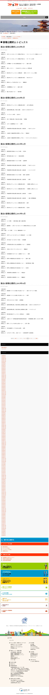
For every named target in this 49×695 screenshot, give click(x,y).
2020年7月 (4, 415)
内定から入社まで (14, 657)
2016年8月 (4, 481)
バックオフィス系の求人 (6, 38)
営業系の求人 (15, 38)
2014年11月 (4, 510)
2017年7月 (4, 465)
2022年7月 (4, 382)
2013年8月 (4, 531)
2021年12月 (4, 391)
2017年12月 (4, 458)
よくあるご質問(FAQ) (34, 661)
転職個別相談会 (14, 665)
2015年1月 (4, 507)
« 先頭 (15, 338)
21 (29, 338)
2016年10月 (4, 478)
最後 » (37, 338)
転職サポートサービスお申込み (17, 676)
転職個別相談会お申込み (16, 674)
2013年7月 (4, 532)
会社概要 (24, 8)
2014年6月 (4, 517)
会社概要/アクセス (34, 653)
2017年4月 (4, 469)
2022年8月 (4, 380)
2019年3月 (4, 437)
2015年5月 (4, 501)
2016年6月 (4, 483)
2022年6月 (4, 383)
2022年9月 (4, 379)
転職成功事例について (15, 658)
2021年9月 (4, 396)
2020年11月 (4, 410)
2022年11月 (4, 376)
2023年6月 (4, 366)
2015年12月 (4, 492)
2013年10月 (4, 528)
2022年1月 (4, 390)
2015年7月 (4, 499)
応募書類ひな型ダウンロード (8, 557)
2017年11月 (4, 460)
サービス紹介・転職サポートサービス (18, 642)
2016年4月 (4, 486)
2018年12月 (4, 442)
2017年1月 (4, 474)
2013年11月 (4, 527)
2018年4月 (4, 453)
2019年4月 (4, 436)
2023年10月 (4, 361)
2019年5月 (4, 435)
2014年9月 (4, 513)
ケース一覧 (13, 659)
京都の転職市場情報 (7, 560)
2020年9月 (4, 412)
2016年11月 (4, 476)
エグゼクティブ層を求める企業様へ (18, 681)
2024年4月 (4, 357)
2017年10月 (4, 461)
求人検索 (3, 36)
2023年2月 (4, 372)
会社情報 (32, 651)
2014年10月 (4, 511)
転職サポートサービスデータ (16, 646)
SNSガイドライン (34, 656)
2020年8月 (4, 414)
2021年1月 (4, 407)
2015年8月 (4, 497)
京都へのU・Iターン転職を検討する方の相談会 (20, 669)
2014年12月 (4, 508)
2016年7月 (4, 482)
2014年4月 (4, 520)
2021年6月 (4, 400)
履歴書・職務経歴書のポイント (17, 653)
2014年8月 (4, 514)
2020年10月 (4, 411)
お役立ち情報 (13, 662)
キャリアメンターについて (16, 645)
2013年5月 (4, 535)
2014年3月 (4, 521)
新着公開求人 (4, 347)
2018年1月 (4, 457)
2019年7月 (4, 432)
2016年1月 (4, 490)
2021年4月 (4, 403)
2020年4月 (4, 419)
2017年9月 (4, 462)
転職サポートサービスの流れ (16, 644)
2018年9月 (4, 446)
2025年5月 (4, 355)
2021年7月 (4, 398)
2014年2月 (4, 522)
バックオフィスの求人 (7, 549)
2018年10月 (4, 444)
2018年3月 (4, 454)
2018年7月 (4, 449)
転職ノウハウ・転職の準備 (16, 650)
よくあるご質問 (19, 8)
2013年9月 (4, 529)
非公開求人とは (14, 648)
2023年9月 (4, 362)
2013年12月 (4, 525)
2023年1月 (4, 373)
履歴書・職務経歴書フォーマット (17, 654)
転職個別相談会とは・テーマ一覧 (17, 667)
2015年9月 (4, 496)
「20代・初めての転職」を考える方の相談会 (20, 668)
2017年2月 (4, 472)
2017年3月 (4, 471)
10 (20, 338)
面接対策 (12, 656)
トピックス (4, 348)
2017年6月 (4, 467)
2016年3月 (4, 488)
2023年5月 (4, 368)
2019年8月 (4, 430)
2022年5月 (4, 384)
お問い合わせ (30, 8)
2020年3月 (4, 421)
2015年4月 (4, 503)
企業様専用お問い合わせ (16, 682)
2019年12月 (4, 425)
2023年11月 (4, 359)
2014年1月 (4, 524)
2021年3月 (4, 404)
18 (24, 338)
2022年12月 (4, 375)
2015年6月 (4, 500)
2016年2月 (4, 489)
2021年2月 (4, 405)
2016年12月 (4, 475)
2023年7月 (4, 365)
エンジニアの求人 (17, 36)
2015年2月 (4, 506)
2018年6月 (4, 450)
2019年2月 (4, 439)
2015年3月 (4, 504)
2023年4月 (4, 369)
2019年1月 (4, 440)
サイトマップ (33, 657)
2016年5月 (4, 485)
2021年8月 (4, 397)
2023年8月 (4, 364)
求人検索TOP (5, 33)
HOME (10, 637)
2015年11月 (4, 493)
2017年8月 (4, 464)
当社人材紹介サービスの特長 (16, 680)
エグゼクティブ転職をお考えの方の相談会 (19, 671)
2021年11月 (4, 393)
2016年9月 (4, 479)
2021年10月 (4, 394)
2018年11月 (4, 443)
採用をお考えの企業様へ (16, 678)
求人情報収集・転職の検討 (16, 652)
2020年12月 (4, 408)
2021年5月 (4, 401)
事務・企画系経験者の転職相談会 (17, 673)
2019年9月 (4, 429)
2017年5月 (4, 468)
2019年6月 (4, 433)
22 (31, 338)
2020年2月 (4, 422)
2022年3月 (4, 387)
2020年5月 (4, 418)
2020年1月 (4, 423)
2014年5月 (4, 518)
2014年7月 (4, 515)
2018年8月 (4, 447)
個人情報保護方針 (34, 654)
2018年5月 (4, 451)
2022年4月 (4, 386)
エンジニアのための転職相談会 (17, 672)
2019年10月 (4, 428)
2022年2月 (4, 389)
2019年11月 (4, 426)
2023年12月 (4, 358)
